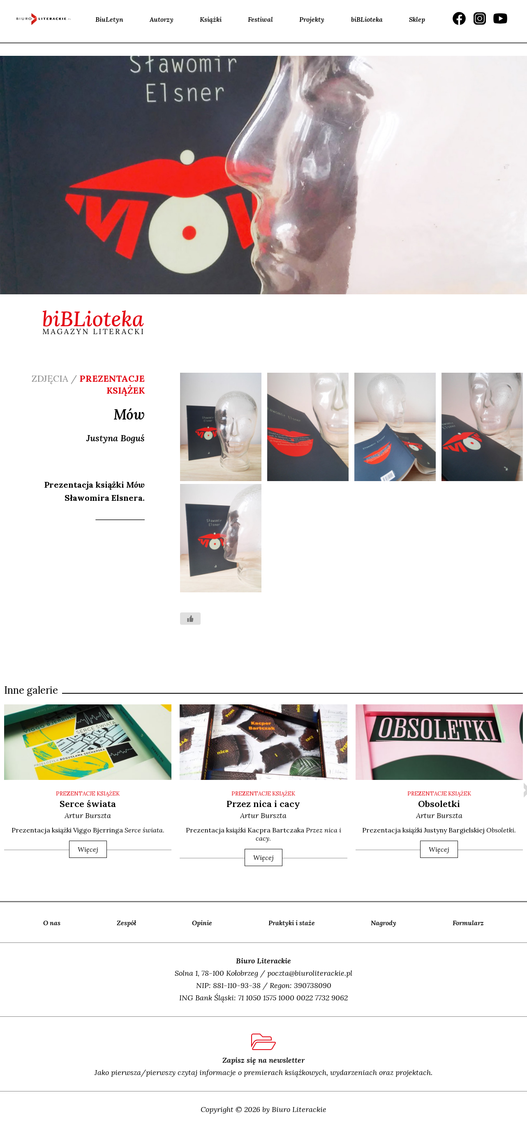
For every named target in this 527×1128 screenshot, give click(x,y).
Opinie (202, 923)
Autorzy (161, 19)
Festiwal (260, 19)
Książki (211, 19)
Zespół (126, 923)
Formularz (468, 923)
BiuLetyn (109, 19)
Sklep (417, 19)
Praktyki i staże (291, 923)
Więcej (88, 849)
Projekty (311, 19)
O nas (51, 923)
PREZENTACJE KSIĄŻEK (88, 793)
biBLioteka (367, 19)
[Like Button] (190, 618)
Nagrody (383, 923)
